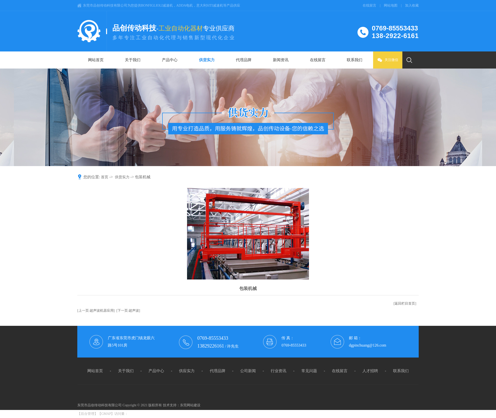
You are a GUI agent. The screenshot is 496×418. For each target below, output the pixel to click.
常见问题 (309, 371)
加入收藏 (412, 5)
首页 (104, 177)
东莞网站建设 (190, 405)
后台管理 (87, 414)
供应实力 (187, 371)
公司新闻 (248, 371)
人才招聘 (370, 371)
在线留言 (318, 60)
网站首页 (96, 60)
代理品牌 (243, 60)
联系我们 (354, 60)
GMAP (106, 414)
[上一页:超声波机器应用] (96, 310)
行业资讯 (278, 371)
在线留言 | (373, 5)
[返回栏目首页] (405, 303)
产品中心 (170, 60)
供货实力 (207, 60)
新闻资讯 (280, 60)
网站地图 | (394, 5)
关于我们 (132, 60)
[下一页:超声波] (128, 310)
